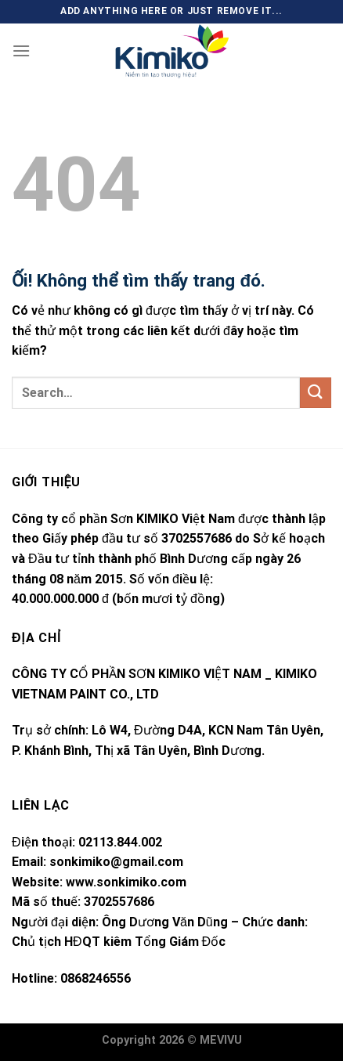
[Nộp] (315, 392)
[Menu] (21, 50)
